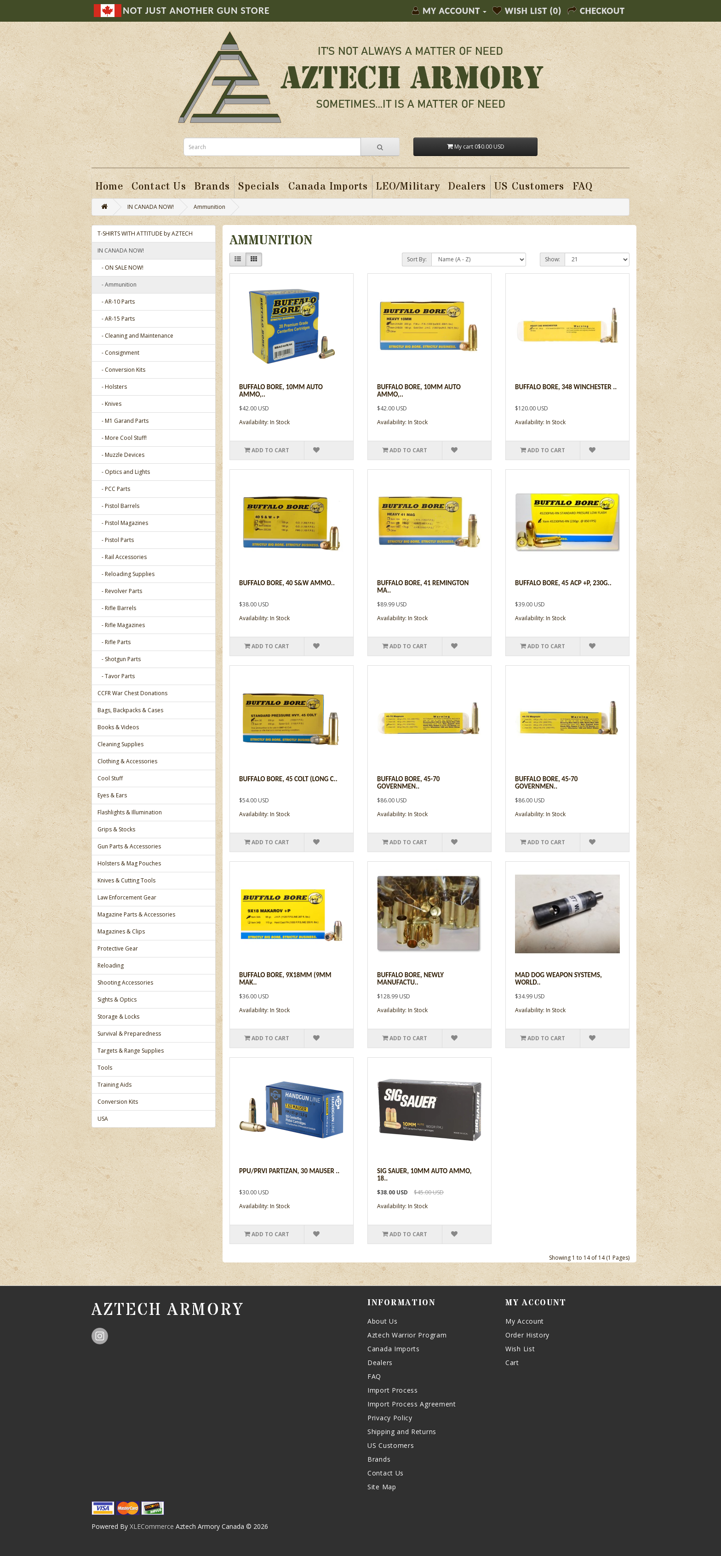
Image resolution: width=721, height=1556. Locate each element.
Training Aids (114, 1085)
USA (102, 1119)
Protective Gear (117, 948)
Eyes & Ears (112, 795)
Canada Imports (393, 1348)
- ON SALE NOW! (120, 267)
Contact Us (385, 1473)
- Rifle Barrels (116, 608)
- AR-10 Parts (116, 301)
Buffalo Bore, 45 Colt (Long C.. (288, 779)
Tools (104, 1068)
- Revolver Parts (119, 591)
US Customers (390, 1445)
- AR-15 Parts (116, 319)
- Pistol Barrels (118, 506)
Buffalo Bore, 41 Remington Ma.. (423, 587)
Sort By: (417, 259)
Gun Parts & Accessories (129, 846)
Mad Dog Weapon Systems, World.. (558, 979)
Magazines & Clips (121, 931)
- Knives (109, 404)
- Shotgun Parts (119, 659)
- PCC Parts (113, 489)
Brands (378, 1459)
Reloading (110, 965)
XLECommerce (152, 1526)
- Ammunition (117, 284)
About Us (382, 1321)
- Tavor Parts (116, 676)
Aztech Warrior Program (406, 1335)
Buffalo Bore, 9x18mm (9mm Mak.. (285, 979)
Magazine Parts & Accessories (136, 914)
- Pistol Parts (115, 540)
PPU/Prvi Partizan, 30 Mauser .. (289, 1171)
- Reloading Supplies (125, 574)
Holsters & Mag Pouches (129, 863)
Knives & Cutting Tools (126, 880)
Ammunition (209, 207)
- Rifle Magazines (121, 625)
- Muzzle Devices (120, 455)
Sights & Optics (117, 999)
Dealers (380, 1362)
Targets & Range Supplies (130, 1051)
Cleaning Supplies (120, 744)
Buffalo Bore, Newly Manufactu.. (410, 979)
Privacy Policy (389, 1417)
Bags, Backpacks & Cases (130, 710)
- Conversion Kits (121, 370)
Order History (527, 1335)
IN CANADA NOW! (150, 207)
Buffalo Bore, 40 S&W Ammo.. (287, 583)
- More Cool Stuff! (122, 438)
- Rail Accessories (122, 557)
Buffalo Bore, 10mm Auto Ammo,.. (281, 391)
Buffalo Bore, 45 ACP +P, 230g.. (563, 583)
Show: (552, 259)
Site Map (381, 1486)
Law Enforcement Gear (126, 897)
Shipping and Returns (401, 1431)
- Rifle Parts (114, 642)
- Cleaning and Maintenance (135, 336)
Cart (512, 1362)
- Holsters (112, 387)
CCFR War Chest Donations (132, 693)
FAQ (374, 1376)
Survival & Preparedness (129, 1033)
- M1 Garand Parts (123, 421)
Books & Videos (118, 727)
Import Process (392, 1390)
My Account (524, 1321)
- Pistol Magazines (122, 523)
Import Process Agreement (411, 1404)
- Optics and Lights (123, 472)
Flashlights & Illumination (129, 812)
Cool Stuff (110, 778)
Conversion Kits (117, 1102)
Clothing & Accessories (127, 761)
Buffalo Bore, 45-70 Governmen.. (408, 783)
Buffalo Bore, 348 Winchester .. (566, 387)
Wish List (520, 1348)
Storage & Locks (118, 1016)
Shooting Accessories (125, 982)
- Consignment (118, 353)
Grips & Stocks (116, 829)
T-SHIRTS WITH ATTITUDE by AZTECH (145, 233)
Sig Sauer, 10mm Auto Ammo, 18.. (424, 1175)
